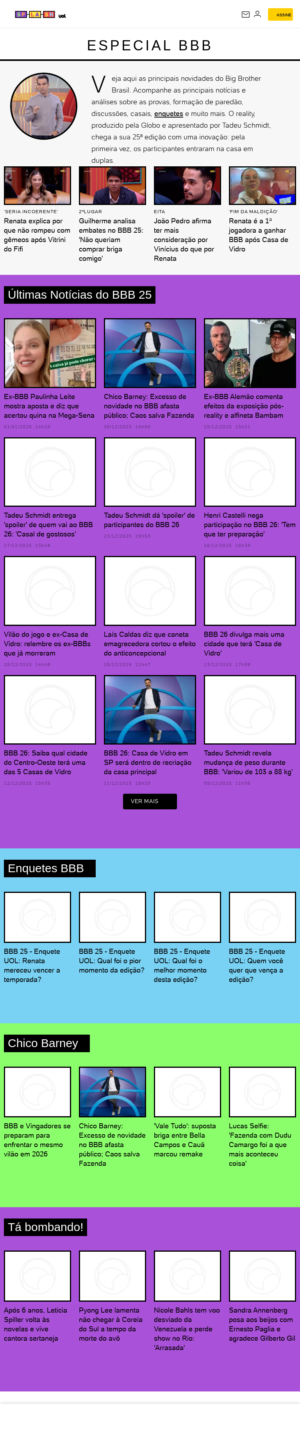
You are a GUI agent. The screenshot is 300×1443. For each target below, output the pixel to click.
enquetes (168, 113)
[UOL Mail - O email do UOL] (245, 14)
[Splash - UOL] (35, 14)
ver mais (150, 802)
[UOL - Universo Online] (62, 16)
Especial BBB (150, 45)
